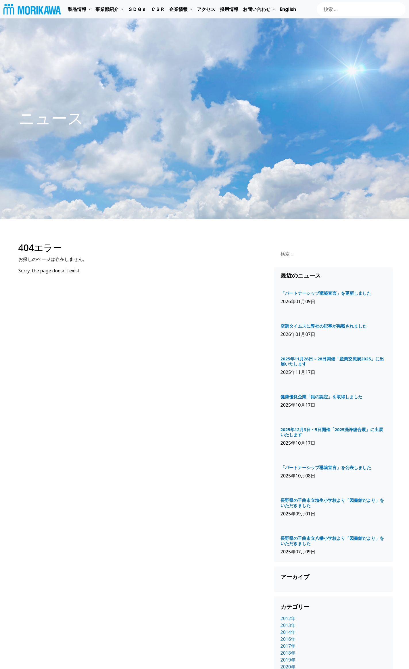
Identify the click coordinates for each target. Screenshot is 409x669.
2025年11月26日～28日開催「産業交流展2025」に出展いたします (332, 361)
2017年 (288, 646)
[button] (79, 9)
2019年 (288, 660)
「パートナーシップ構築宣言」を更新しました (326, 293)
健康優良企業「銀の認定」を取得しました (321, 397)
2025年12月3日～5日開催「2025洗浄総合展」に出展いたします (332, 432)
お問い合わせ (256, 9)
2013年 (288, 625)
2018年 (288, 653)
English (288, 9)
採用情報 (229, 9)
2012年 (288, 618)
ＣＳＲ (158, 9)
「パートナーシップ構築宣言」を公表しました (326, 467)
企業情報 (178, 9)
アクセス (206, 9)
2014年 (288, 632)
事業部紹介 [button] (107, 9)
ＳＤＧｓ (137, 9)
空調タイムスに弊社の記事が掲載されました (324, 326)
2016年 (288, 639)
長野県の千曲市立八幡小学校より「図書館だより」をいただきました (332, 540)
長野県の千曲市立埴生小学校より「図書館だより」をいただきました (332, 502)
